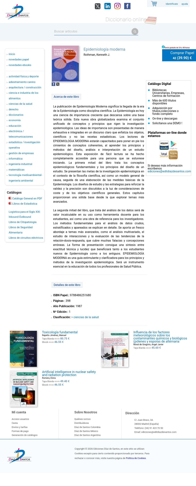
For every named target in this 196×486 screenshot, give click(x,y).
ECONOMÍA (15, 120)
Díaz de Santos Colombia (87, 427)
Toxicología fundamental (60, 332)
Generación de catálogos (24, 435)
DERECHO (13, 109)
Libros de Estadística (24, 203)
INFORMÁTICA (15, 158)
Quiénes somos (82, 419)
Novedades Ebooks (20, 65)
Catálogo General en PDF (27, 198)
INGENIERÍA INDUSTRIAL (20, 164)
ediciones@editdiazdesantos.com (169, 171)
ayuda (184, 4)
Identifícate (172, 4)
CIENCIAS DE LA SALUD (20, 103)
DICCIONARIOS (16, 114)
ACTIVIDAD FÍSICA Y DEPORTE (24, 76)
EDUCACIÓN (15, 125)
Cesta (15, 423)
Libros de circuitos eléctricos (26, 237)
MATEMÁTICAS (16, 169)
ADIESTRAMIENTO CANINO (22, 82)
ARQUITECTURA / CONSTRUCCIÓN (25, 87)
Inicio (12, 54)
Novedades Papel (19, 59)
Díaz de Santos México (86, 431)
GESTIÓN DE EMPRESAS (21, 153)
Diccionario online (126, 19)
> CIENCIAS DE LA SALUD (85, 317)
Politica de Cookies (136, 458)
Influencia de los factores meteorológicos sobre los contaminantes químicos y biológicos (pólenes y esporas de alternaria (160, 336)
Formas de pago (20, 431)
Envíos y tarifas (20, 427)
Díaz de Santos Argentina (87, 435)
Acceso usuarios (20, 419)
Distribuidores (81, 423)
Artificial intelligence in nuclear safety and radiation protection (69, 373)
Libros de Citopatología (22, 222)
